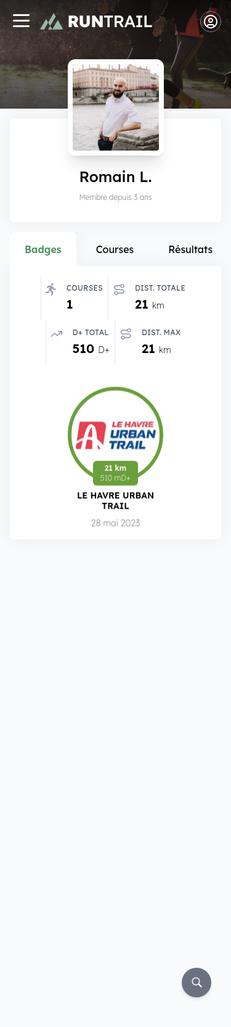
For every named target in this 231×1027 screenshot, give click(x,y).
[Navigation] (21, 22)
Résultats (190, 249)
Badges (43, 249)
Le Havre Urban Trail (115, 501)
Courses (115, 249)
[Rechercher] (196, 982)
